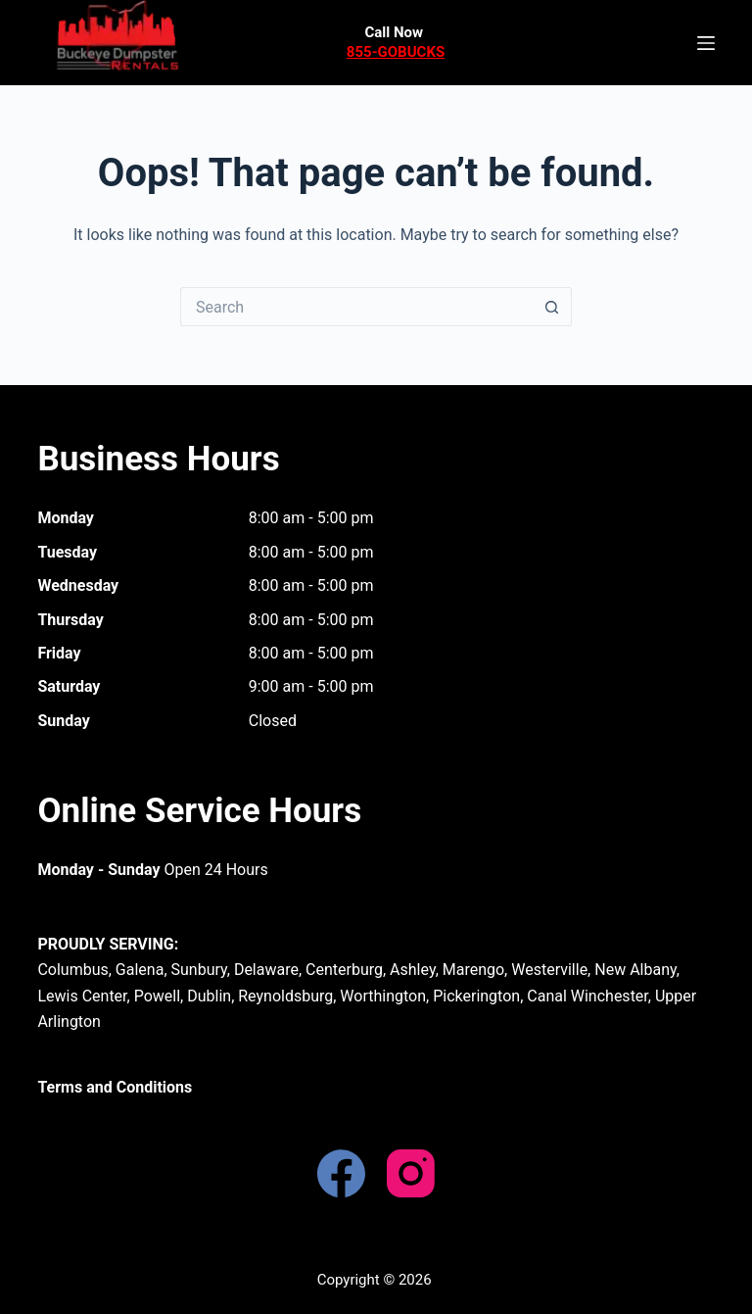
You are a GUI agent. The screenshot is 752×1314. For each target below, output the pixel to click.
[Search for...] (356, 306)
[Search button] (552, 306)
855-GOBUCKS (396, 52)
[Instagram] (411, 1173)
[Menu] (706, 43)
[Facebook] (341, 1173)
